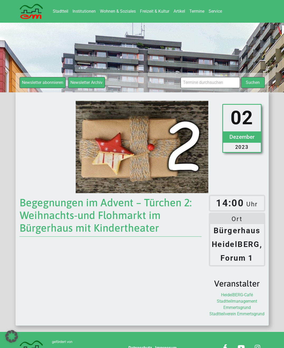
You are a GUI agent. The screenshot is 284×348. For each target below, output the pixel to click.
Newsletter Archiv (86, 82)
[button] (11, 336)
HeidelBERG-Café (237, 294)
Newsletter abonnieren (42, 82)
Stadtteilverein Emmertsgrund (236, 313)
